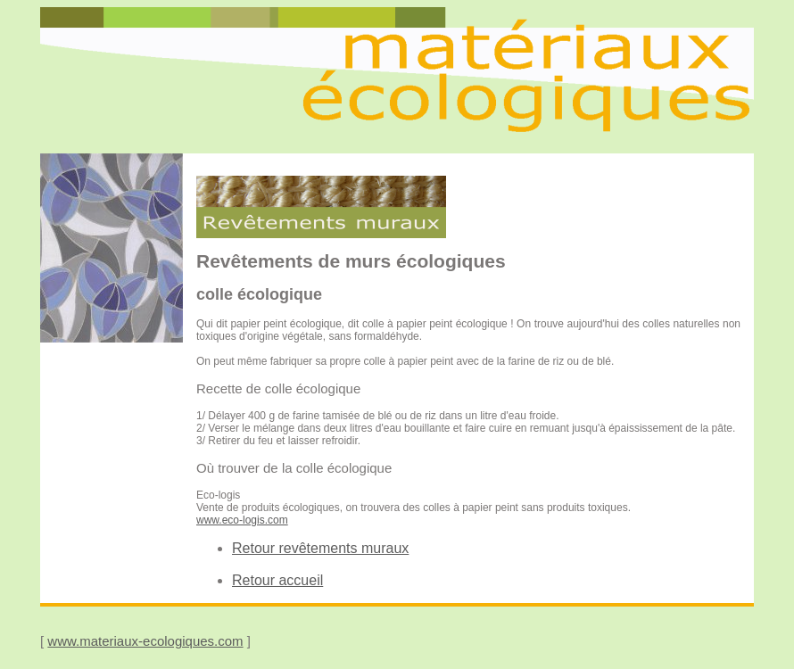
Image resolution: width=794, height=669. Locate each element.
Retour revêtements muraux (320, 548)
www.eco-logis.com (242, 520)
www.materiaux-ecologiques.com (145, 640)
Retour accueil (277, 580)
